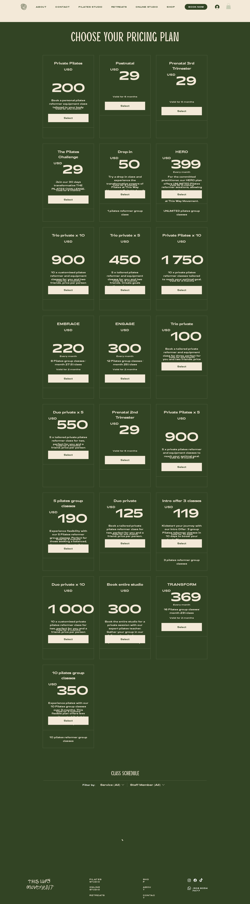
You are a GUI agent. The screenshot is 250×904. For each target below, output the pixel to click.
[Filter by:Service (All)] (112, 785)
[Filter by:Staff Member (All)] (146, 785)
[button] (228, 6)
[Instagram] (189, 880)
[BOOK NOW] (196, 7)
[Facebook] (195, 880)
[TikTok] (201, 880)
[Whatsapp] (189, 888)
